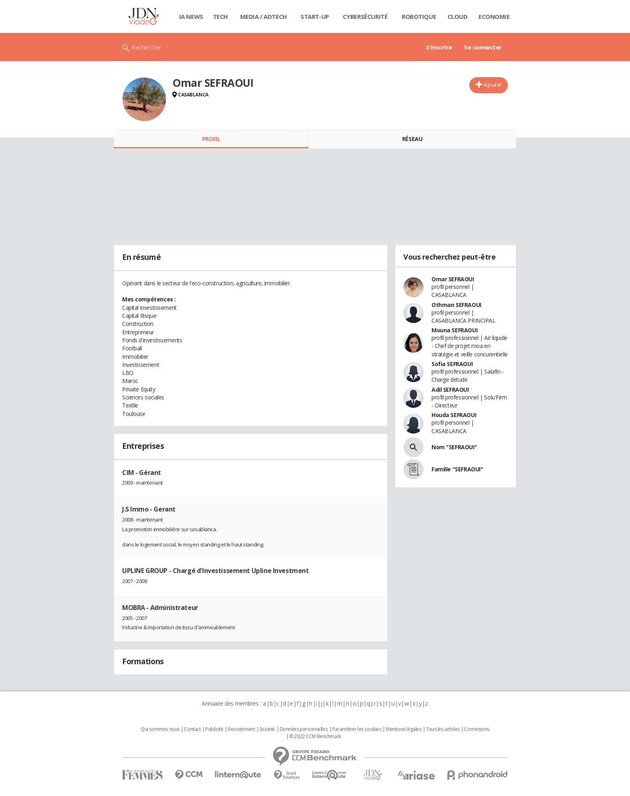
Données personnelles (304, 729)
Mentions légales (403, 729)
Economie (494, 16)
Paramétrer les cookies (356, 729)
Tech (220, 16)
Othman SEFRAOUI (456, 305)
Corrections (476, 729)
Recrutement (241, 729)
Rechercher (146, 47)
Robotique (419, 16)
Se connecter (483, 47)
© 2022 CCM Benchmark (315, 736)
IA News (191, 16)
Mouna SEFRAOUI (454, 330)
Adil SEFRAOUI (450, 389)
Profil (211, 139)
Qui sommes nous (160, 729)
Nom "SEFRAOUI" (454, 447)
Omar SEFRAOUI (453, 279)
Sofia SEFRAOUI (452, 364)
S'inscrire (439, 47)
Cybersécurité (365, 16)
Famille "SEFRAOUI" (457, 469)
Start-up (315, 16)
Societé (267, 729)
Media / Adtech (263, 16)
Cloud (458, 16)
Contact (192, 729)
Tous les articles (443, 729)
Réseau (412, 139)
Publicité (214, 729)
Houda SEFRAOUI (454, 415)
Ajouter (493, 84)
